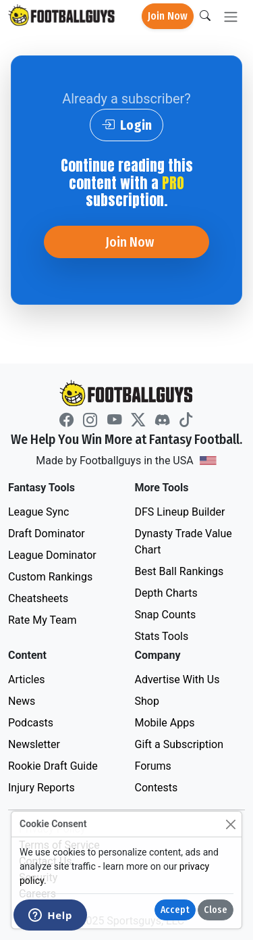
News (21, 701)
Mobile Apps (165, 722)
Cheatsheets (38, 598)
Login (126, 125)
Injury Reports (41, 787)
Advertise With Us (177, 679)
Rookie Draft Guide (53, 766)
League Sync (38, 511)
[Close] (230, 824)
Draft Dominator (46, 533)
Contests (156, 787)
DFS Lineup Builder (180, 511)
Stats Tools (162, 636)
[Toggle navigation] (231, 16)
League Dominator (52, 555)
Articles (26, 679)
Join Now (168, 15)
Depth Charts (166, 593)
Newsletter (34, 744)
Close (215, 910)
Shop (147, 701)
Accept (175, 910)
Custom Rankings (50, 576)
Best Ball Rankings (179, 571)
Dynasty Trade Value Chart (183, 541)
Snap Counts (165, 614)
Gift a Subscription (179, 744)
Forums (153, 766)
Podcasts (30, 722)
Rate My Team (42, 620)
